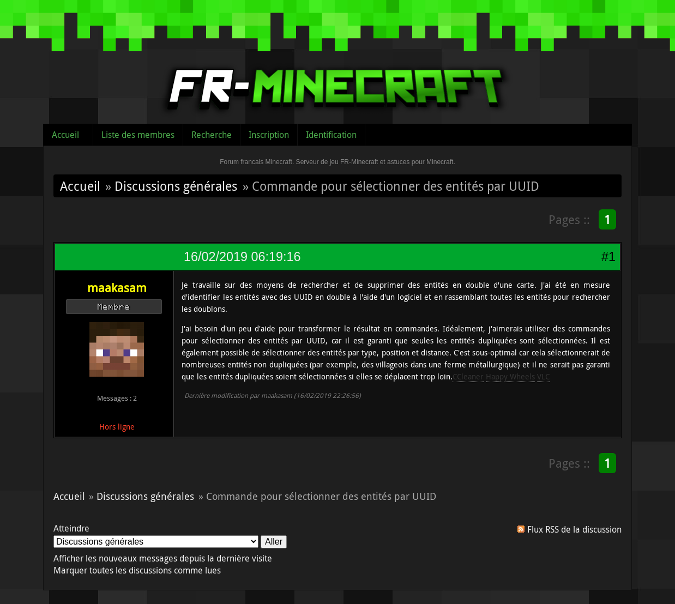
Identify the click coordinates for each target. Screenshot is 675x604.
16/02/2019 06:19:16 (242, 257)
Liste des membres (137, 135)
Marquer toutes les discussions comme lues (137, 570)
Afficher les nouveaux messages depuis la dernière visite (162, 558)
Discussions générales (175, 186)
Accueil (65, 135)
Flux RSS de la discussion (574, 529)
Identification (331, 135)
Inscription (269, 135)
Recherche (211, 135)
